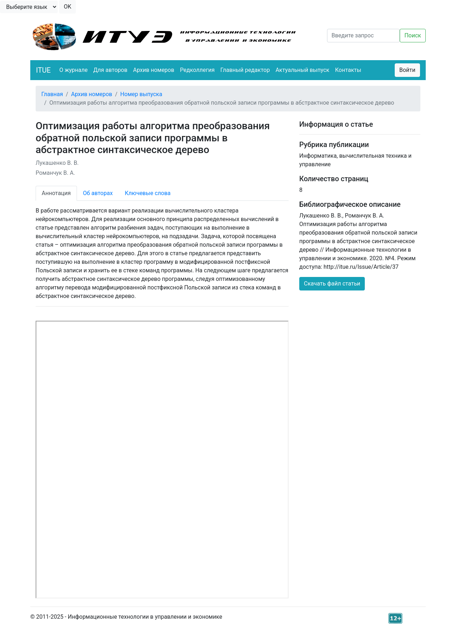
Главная (52, 94)
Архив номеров (154, 70)
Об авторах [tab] (98, 193)
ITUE (43, 70)
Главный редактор (245, 70)
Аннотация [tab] (56, 193)
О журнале (73, 70)
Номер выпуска (141, 94)
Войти (407, 70)
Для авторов (110, 70)
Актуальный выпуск (302, 70)
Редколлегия (197, 70)
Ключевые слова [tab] (147, 193)
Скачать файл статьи (332, 283)
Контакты (348, 70)
